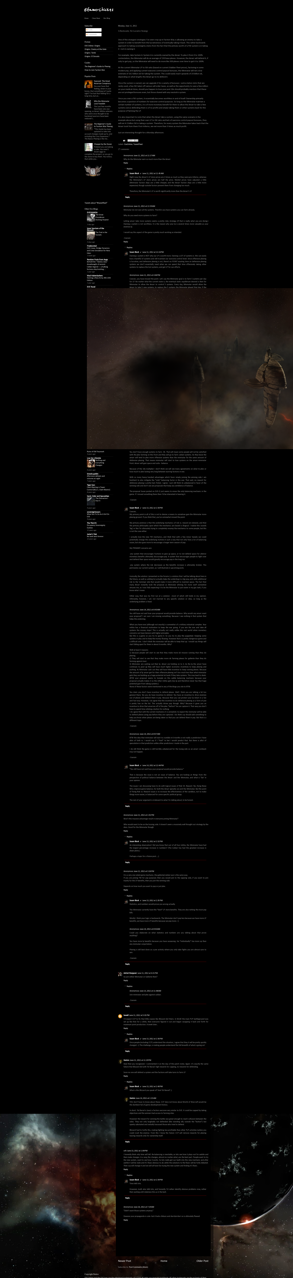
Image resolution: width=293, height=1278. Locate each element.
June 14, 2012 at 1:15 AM (146, 1098)
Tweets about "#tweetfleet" (96, 203)
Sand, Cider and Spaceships (98, 496)
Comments (91, 35)
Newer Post (124, 1261)
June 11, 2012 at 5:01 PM (139, 1015)
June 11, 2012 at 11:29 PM (140, 1060)
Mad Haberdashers (95, 276)
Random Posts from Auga (97, 260)
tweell (126, 1015)
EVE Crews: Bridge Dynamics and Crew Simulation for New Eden (98, 250)
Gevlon (126, 1060)
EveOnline (128, 144)
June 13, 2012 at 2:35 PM (152, 901)
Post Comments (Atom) (138, 1267)
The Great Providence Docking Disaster (102, 217)
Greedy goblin (92, 474)
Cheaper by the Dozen (103, 144)
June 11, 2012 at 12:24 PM (153, 252)
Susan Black (134, 173)
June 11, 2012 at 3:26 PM (144, 871)
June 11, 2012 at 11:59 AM (144, 206)
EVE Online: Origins (92, 46)
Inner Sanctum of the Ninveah (95, 229)
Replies (129, 169)
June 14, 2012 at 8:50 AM (150, 929)
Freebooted (92, 246)
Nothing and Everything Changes (100, 462)
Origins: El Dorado (92, 56)
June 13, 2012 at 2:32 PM (152, 841)
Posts (89, 30)
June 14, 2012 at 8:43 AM (150, 610)
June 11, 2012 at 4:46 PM (150, 275)
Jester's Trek (92, 534)
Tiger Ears (91, 485)
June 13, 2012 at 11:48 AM (150, 991)
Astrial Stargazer (130, 973)
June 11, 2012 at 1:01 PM (144, 815)
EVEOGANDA (92, 213)
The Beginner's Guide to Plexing (97, 67)
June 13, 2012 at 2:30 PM (152, 508)
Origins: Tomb (90, 53)
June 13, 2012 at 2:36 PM (152, 1039)
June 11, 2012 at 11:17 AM (144, 156)
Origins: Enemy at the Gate (95, 49)
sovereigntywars (93, 512)
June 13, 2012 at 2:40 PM (152, 1087)
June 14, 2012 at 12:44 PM (153, 765)
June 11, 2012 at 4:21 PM (147, 973)
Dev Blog (107, 18)
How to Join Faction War (95, 70)
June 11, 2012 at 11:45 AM (153, 173)
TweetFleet (138, 144)
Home (86, 18)
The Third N (91, 523)
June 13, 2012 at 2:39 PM (152, 1180)
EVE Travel (91, 287)
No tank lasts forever (95, 536)
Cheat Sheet (96, 18)
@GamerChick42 (98, 10)
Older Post (202, 1261)
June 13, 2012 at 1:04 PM (137, 1151)
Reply (126, 163)
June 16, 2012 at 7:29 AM (144, 1207)
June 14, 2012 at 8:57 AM (150, 734)
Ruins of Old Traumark (95, 452)
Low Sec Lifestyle (94, 458)
